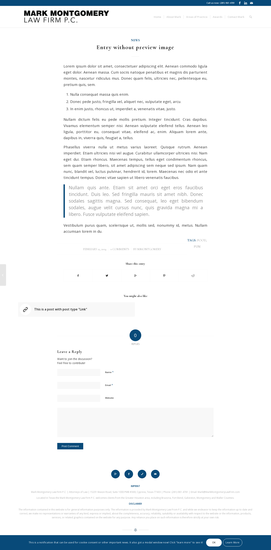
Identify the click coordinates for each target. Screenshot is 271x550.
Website (109, 397)
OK (214, 542)
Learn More (233, 542)
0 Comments (119, 249)
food (201, 240)
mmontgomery (149, 249)
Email (109, 385)
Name (109, 372)
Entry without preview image (135, 47)
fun (197, 247)
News (135, 40)
